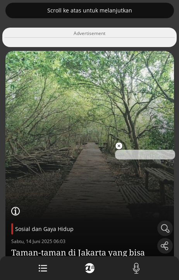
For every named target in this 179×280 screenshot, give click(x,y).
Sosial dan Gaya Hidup (44, 229)
